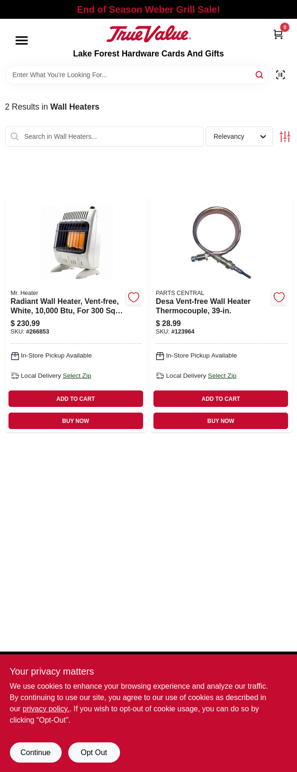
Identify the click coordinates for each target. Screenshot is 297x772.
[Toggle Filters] (285, 136)
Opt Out (93, 752)
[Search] (260, 74)
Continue (35, 752)
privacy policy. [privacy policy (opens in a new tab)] (46, 709)
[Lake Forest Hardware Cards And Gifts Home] (148, 33)
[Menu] (22, 40)
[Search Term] (137, 74)
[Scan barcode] (281, 75)
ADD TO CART (75, 399)
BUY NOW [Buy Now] (75, 421)
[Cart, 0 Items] (278, 34)
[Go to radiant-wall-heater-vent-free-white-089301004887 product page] (76, 315)
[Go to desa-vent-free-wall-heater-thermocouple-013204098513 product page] (221, 315)
